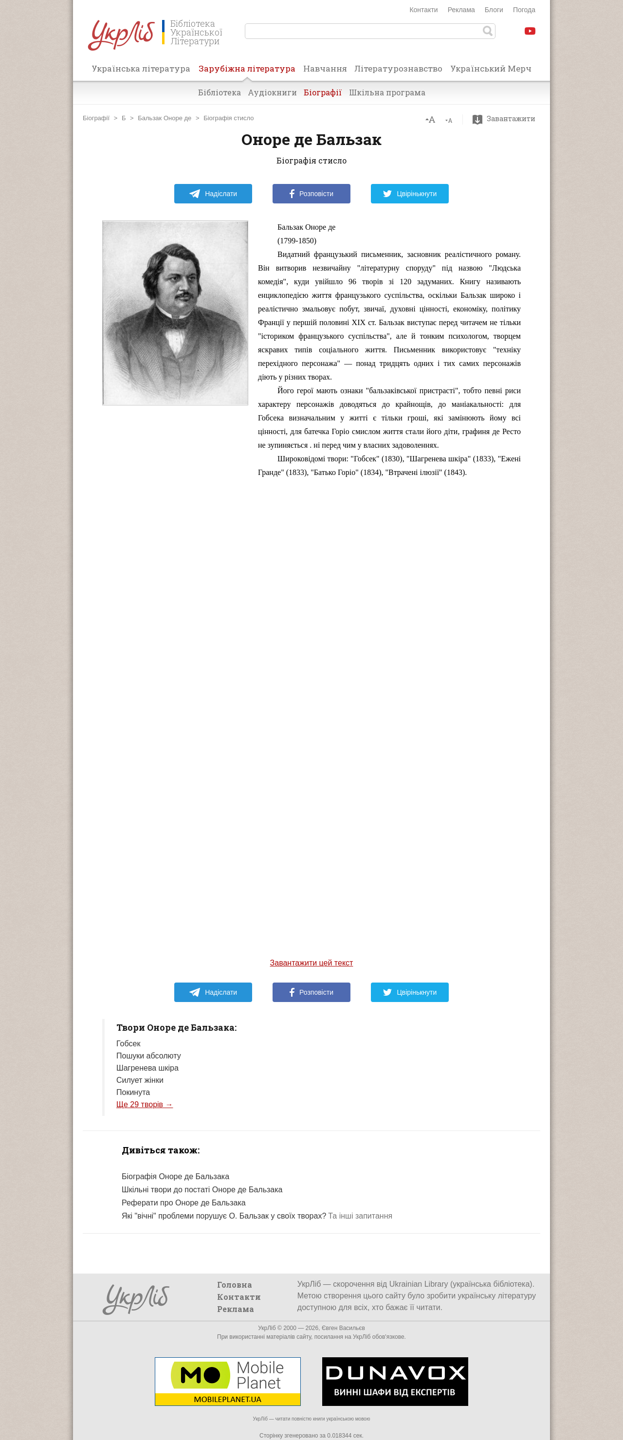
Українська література (141, 68)
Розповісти (311, 193)
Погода (524, 9)
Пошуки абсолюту (148, 1056)
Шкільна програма (387, 92)
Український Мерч (490, 68)
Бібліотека (219, 92)
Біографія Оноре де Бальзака (175, 1176)
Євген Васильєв (343, 1328)
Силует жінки (140, 1080)
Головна (234, 1284)
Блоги (494, 9)
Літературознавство (398, 68)
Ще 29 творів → (144, 1104)
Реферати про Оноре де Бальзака (184, 1203)
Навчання (325, 68)
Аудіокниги (272, 92)
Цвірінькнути (410, 193)
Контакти (423, 9)
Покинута (133, 1092)
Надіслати (213, 193)
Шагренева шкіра (147, 1068)
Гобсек (128, 1043)
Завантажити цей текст (311, 963)
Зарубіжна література (247, 71)
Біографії (323, 92)
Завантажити (506, 118)
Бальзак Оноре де (164, 118)
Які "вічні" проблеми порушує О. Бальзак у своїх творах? (224, 1216)
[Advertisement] (175, 600)
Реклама (461, 9)
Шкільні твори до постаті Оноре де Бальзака (202, 1189)
